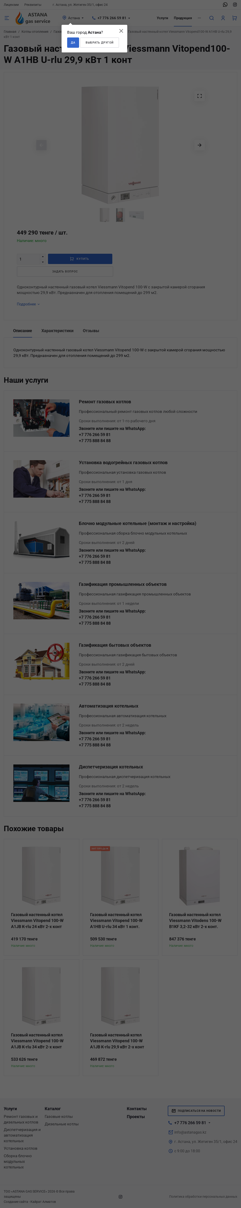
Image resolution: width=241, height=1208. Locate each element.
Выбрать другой (99, 42)
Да (73, 42)
